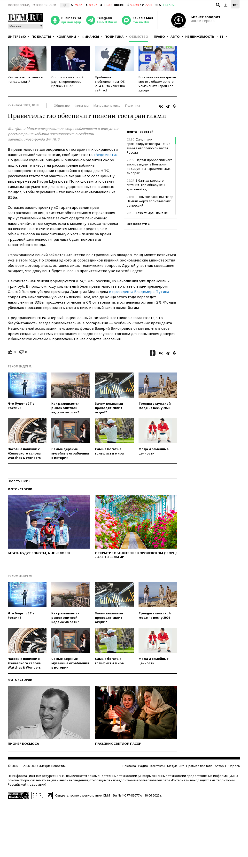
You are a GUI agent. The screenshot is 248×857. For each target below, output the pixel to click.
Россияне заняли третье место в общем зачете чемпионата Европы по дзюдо (157, 83)
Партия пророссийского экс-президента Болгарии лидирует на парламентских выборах (149, 166)
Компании (66, 36)
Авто (175, 36)
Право (159, 36)
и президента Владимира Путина (139, 291)
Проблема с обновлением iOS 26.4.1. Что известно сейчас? (110, 83)
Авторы (220, 766)
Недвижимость (199, 36)
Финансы (90, 36)
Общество (138, 36)
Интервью (17, 36)
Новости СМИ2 (19, 481)
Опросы (234, 766)
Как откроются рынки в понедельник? (25, 79)
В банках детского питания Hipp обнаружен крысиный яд (146, 184)
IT (222, 36)
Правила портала (199, 766)
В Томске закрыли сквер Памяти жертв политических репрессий (150, 201)
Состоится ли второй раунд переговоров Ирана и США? (67, 81)
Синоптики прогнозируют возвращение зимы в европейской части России (148, 146)
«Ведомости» (105, 154)
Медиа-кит (175, 766)
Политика (114, 36)
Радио (143, 766)
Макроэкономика (106, 105)
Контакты (157, 766)
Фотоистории (20, 489)
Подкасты (41, 36)
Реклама (129, 766)
